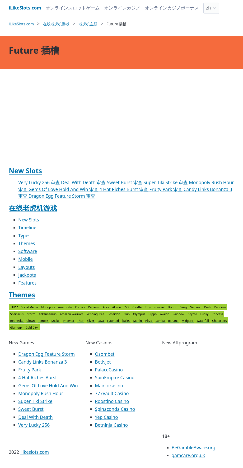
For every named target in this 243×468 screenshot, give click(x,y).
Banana (173, 321)
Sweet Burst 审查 (125, 182)
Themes (26, 243)
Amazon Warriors (72, 314)
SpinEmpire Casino (115, 377)
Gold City (31, 328)
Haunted (113, 321)
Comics (80, 307)
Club (127, 314)
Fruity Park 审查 (166, 189)
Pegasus (94, 307)
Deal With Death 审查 (84, 182)
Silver (91, 321)
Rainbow (179, 314)
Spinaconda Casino (115, 409)
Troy (148, 307)
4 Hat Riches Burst (37, 377)
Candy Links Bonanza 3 (42, 362)
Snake (56, 321)
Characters (219, 321)
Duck (208, 307)
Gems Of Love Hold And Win (48, 386)
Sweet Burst (31, 409)
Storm (31, 314)
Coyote (193, 314)
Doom (172, 307)
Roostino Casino (112, 401)
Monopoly (48, 307)
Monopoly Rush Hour (40, 393)
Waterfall (203, 321)
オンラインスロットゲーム (73, 8)
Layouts (26, 267)
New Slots (25, 170)
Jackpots (27, 275)
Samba (160, 321)
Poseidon (114, 314)
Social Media (30, 307)
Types (24, 236)
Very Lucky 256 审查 (39, 182)
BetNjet (103, 362)
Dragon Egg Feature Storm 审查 (61, 196)
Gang (183, 307)
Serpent (195, 307)
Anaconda (65, 307)
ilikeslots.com (34, 452)
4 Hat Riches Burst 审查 (124, 189)
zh (208, 8)
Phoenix (69, 321)
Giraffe (137, 307)
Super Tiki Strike (35, 401)
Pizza (149, 321)
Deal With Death (35, 417)
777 (127, 307)
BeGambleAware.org (193, 448)
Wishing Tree (96, 314)
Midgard (188, 321)
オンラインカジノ (122, 8)
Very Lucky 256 (34, 425)
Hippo (153, 314)
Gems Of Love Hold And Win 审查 (63, 189)
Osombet (104, 354)
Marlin (138, 321)
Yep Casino (106, 417)
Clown (31, 321)
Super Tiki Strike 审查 (166, 182)
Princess (217, 314)
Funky (204, 314)
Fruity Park (29, 370)
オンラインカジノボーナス (172, 8)
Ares (106, 307)
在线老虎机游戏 (33, 207)
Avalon (165, 314)
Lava (101, 321)
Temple (43, 321)
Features (27, 283)
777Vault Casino (112, 393)
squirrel (159, 307)
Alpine (117, 307)
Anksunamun (48, 314)
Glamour (16, 328)
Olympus (139, 314)
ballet (126, 321)
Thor (80, 321)
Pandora (220, 307)
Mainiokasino (109, 386)
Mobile (25, 259)
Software (27, 251)
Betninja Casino (111, 425)
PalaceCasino (109, 370)
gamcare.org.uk (188, 455)
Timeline (27, 228)
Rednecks (17, 321)
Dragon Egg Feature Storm (46, 354)
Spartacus (17, 314)
